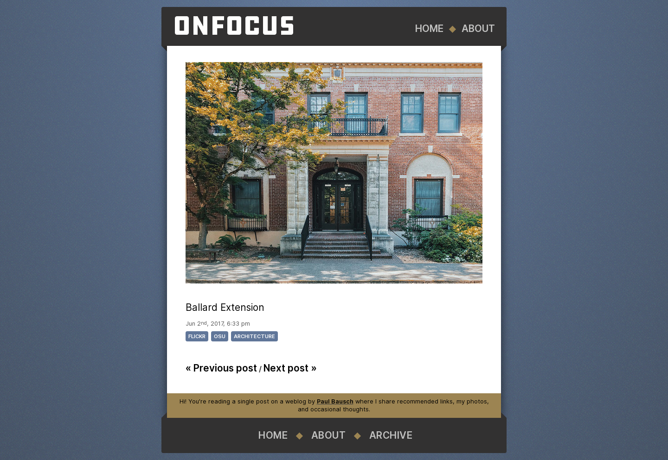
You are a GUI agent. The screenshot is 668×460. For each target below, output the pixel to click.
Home (429, 28)
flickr (197, 336)
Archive (391, 435)
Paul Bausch (335, 401)
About (478, 28)
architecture (254, 336)
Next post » (290, 368)
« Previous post (221, 368)
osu (219, 336)
